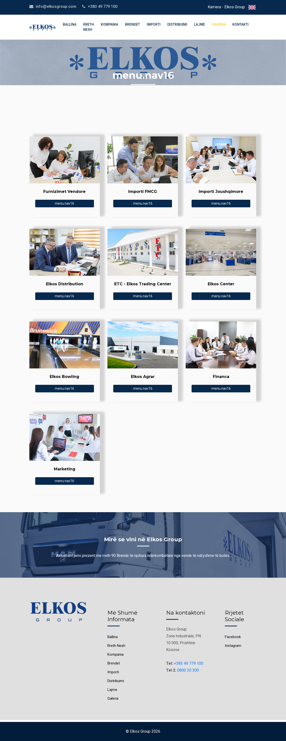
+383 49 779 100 (188, 663)
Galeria (219, 24)
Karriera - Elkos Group (226, 7)
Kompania (109, 24)
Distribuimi (177, 24)
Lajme (199, 24)
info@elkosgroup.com (56, 6)
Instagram (233, 645)
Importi (153, 24)
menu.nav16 (64, 203)
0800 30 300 (188, 670)
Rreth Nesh (88, 27)
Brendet (132, 24)
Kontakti (240, 24)
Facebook (233, 637)
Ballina (69, 24)
